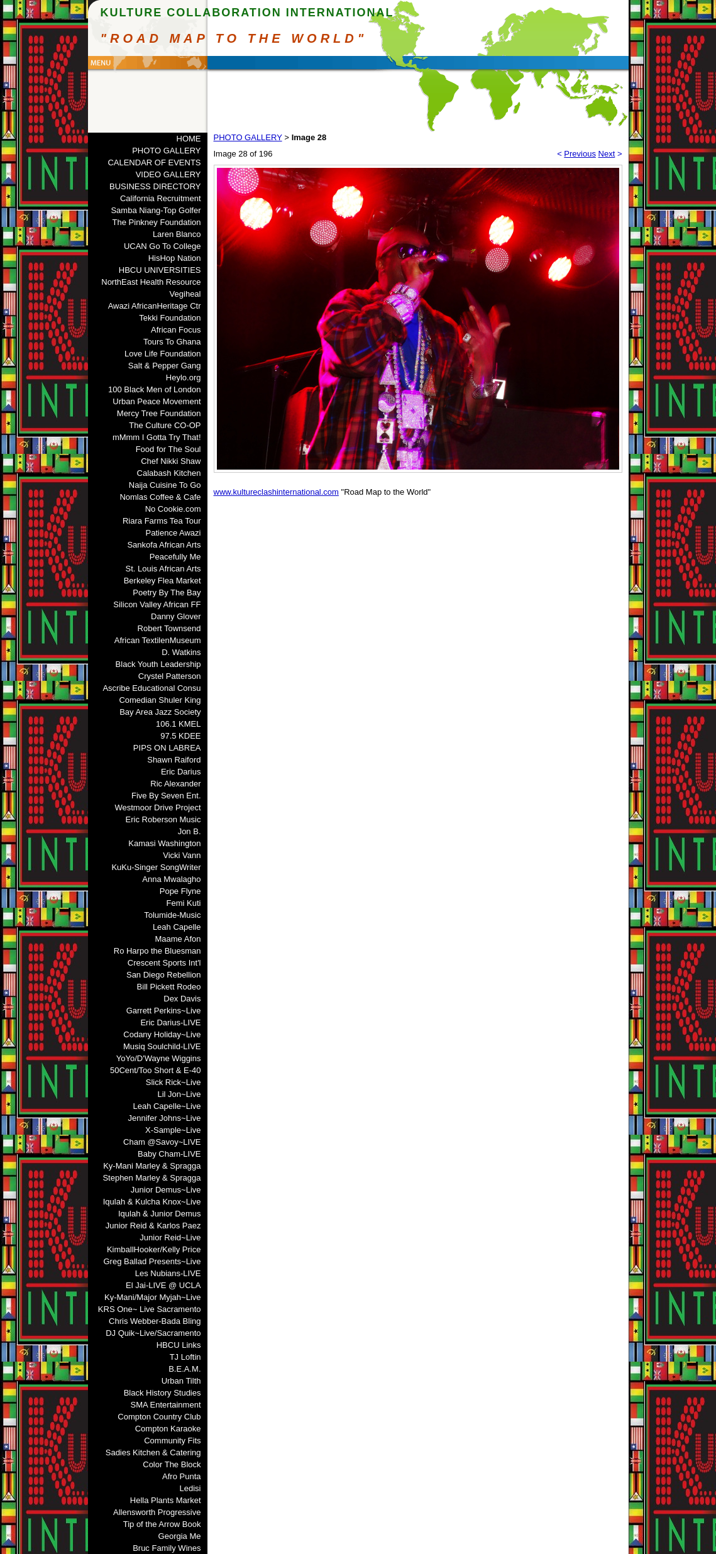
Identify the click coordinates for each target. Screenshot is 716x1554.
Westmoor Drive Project (157, 807)
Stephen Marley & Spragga (151, 1177)
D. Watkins (181, 652)
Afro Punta (181, 1476)
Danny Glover (176, 616)
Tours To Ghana (172, 341)
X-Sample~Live (173, 1130)
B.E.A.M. (184, 1369)
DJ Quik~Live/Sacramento (153, 1333)
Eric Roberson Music (163, 819)
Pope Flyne (180, 891)
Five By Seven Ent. (166, 795)
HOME (189, 138)
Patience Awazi (173, 532)
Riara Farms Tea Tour (162, 521)
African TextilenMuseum (157, 640)
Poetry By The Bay (167, 592)
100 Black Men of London (154, 389)
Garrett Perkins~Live (163, 1010)
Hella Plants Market (165, 1500)
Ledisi (190, 1488)
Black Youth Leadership (158, 664)
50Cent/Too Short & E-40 (155, 1070)
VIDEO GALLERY (168, 174)
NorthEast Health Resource (151, 282)
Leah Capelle (177, 927)
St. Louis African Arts (163, 568)
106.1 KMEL (178, 724)
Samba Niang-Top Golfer (156, 210)
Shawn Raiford (174, 759)
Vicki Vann (182, 855)
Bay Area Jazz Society (160, 712)
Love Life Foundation (162, 353)
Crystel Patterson (169, 676)
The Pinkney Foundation (157, 222)
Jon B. (189, 831)
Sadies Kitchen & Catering (153, 1452)
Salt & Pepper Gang (164, 365)
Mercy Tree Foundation (159, 413)
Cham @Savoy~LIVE (162, 1142)
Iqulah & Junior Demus (159, 1213)
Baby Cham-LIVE (169, 1154)
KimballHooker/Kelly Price (154, 1249)
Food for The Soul (168, 449)
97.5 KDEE (180, 736)
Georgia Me (179, 1536)
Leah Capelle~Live (167, 1106)
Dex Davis (182, 998)
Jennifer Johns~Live (164, 1118)
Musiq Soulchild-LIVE (162, 1046)
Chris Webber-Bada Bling (155, 1321)
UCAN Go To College (162, 246)
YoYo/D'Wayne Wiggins (158, 1058)
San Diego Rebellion (163, 974)
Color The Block (172, 1464)
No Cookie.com (173, 509)
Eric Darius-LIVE (170, 1022)
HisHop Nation (174, 258)
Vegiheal (185, 294)
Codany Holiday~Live (162, 1034)
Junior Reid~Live (170, 1237)
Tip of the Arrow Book (162, 1524)
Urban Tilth (181, 1381)
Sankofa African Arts (164, 544)
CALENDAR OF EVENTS (154, 162)
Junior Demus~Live (166, 1189)
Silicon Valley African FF (157, 604)
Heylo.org (183, 377)
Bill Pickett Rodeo (169, 986)
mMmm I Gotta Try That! (157, 437)
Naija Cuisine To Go (165, 485)
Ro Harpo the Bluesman (157, 951)
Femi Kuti (184, 903)
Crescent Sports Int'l (164, 962)
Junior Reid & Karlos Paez (153, 1225)
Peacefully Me (175, 556)
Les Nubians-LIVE (168, 1273)
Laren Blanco (177, 234)
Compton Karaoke (168, 1428)
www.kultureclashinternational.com (276, 492)
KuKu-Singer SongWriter (156, 867)
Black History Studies (162, 1392)
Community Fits (172, 1440)
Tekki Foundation (170, 317)
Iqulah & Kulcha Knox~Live (152, 1201)
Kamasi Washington (164, 843)
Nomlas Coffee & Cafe (160, 497)
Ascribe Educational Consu (151, 688)
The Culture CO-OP (165, 425)
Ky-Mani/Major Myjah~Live (152, 1297)
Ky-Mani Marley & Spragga (152, 1166)
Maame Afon (178, 939)
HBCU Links (179, 1345)
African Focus (176, 329)
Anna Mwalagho (171, 879)
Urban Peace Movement (157, 401)
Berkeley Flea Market (162, 580)
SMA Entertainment (166, 1404)
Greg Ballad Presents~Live (152, 1261)
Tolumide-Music (172, 915)
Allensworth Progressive (157, 1512)
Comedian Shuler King (160, 700)
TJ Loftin (185, 1357)
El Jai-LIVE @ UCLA (163, 1285)
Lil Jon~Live (179, 1094)
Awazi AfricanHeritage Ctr (154, 306)
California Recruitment (160, 198)
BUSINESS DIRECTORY (155, 186)
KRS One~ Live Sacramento (149, 1309)
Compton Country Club (159, 1416)
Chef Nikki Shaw (171, 461)
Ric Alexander (175, 783)
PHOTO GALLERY (166, 150)
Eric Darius (181, 771)
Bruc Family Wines (167, 1548)
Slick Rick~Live (173, 1082)
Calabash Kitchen (169, 473)
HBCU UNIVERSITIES (160, 270)
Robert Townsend (169, 628)
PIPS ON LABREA (167, 747)
